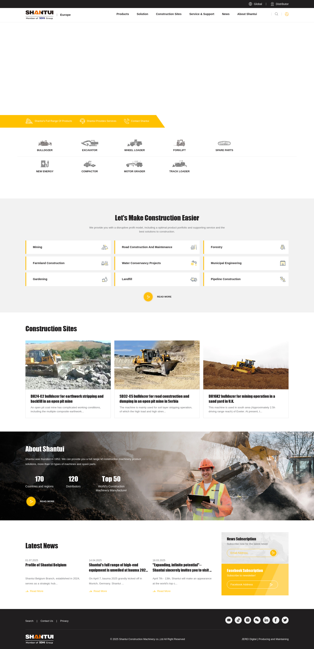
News (226, 14)
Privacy (64, 621)
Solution (142, 14)
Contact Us (46, 621)
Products (123, 14)
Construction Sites (169, 14)
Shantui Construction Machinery (137, 639)
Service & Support (201, 14)
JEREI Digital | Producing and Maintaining (265, 639)
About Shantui (247, 14)
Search (29, 621)
